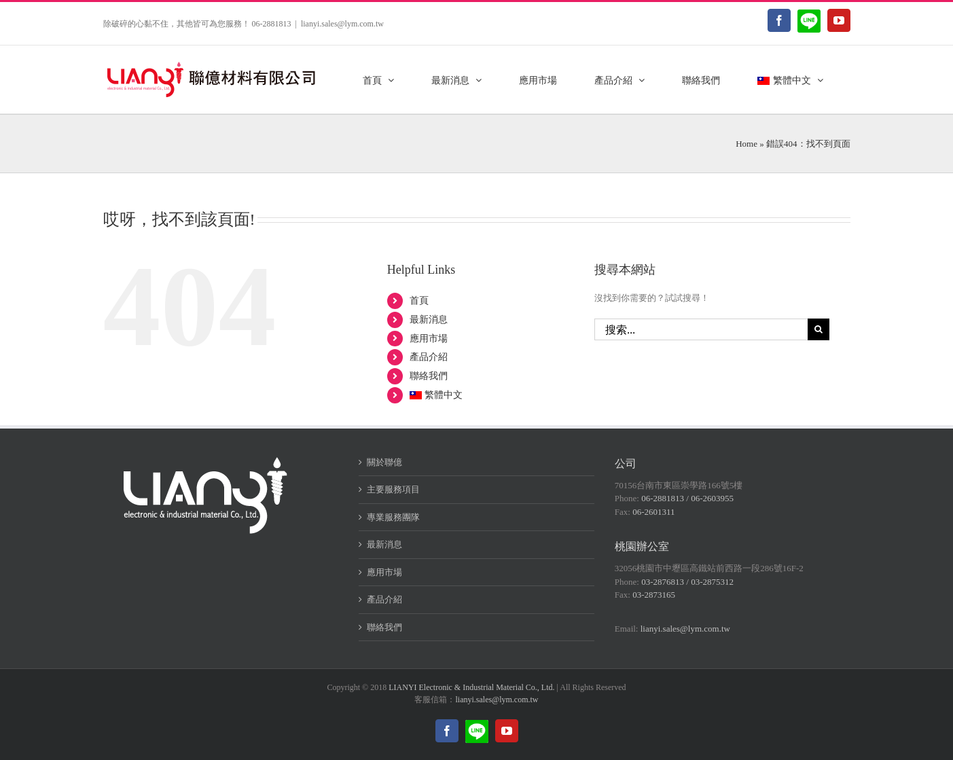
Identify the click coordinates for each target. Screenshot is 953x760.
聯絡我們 (429, 376)
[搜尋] (818, 329)
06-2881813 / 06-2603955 (687, 498)
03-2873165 (653, 595)
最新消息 (429, 319)
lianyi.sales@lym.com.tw (342, 24)
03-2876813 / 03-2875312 (687, 582)
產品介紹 (429, 357)
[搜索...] (701, 329)
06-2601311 (653, 512)
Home (746, 144)
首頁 (419, 300)
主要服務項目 (393, 489)
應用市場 (429, 338)
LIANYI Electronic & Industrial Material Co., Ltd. (471, 687)
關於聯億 (384, 462)
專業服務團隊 (393, 517)
